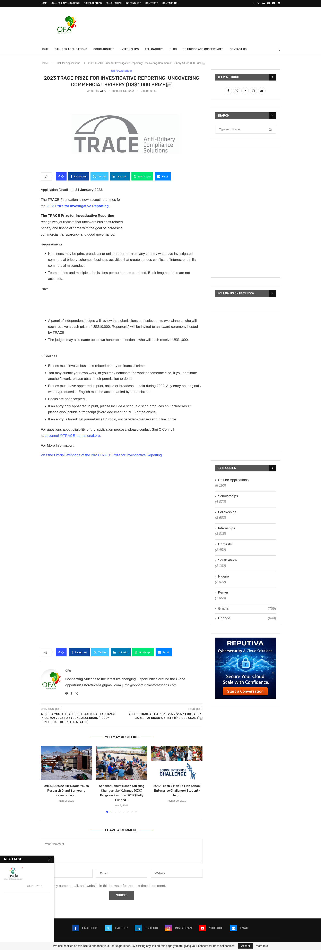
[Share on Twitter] (99, 176)
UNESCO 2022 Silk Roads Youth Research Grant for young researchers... (66, 790)
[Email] (279, 3)
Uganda (247, 617)
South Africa (227, 560)
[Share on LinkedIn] (120, 176)
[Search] (278, 48)
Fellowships (114, 3)
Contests (151, 3)
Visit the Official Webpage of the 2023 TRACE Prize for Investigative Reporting (101, 455)
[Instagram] (268, 3)
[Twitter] (258, 3)
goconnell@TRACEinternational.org (72, 435)
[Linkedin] (263, 3)
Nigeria (223, 576)
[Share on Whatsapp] (142, 176)
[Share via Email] (163, 176)
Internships (133, 3)
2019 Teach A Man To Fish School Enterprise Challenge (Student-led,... (177, 790)
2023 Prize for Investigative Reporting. (78, 205)
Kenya (223, 592)
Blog (173, 48)
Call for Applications (65, 3)
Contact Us (169, 3)
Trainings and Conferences (203, 48)
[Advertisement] (205, 24)
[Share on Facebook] (78, 176)
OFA (102, 90)
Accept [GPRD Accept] (245, 946)
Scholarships (93, 3)
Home (44, 3)
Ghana (247, 608)
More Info (262, 945)
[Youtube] (273, 3)
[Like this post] (62, 176)
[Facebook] (253, 3)
